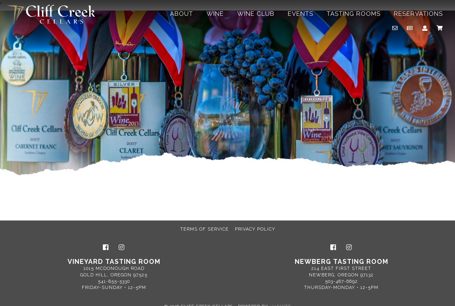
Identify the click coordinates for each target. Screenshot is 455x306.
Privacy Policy (255, 229)
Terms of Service (204, 229)
